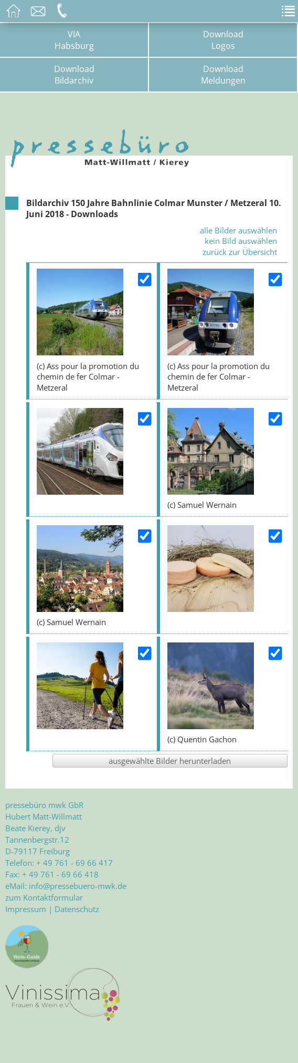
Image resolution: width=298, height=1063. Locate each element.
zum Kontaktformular (44, 897)
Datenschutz (77, 909)
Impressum (25, 909)
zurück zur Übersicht (240, 252)
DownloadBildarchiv (74, 74)
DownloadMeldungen (223, 74)
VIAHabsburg (74, 40)
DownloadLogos (223, 40)
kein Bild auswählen (241, 241)
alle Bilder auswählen (238, 230)
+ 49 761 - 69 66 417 (74, 862)
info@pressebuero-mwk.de (77, 886)
